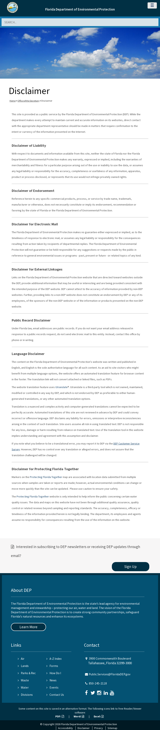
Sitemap (112, 728)
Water (23, 687)
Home (13, 100)
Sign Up (130, 566)
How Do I (53, 673)
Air (21, 659)
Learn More (28, 627)
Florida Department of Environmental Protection (80, 9)
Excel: (99, 716)
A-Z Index (54, 659)
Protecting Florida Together (46, 477)
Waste (23, 680)
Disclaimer (84, 728)
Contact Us (55, 695)
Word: (79, 716)
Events (52, 687)
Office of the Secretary (28, 100)
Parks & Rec (27, 673)
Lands (23, 666)
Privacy (98, 728)
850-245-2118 (98, 683)
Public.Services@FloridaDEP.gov (109, 674)
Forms (52, 666)
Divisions (25, 695)
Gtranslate (61, 387)
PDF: (59, 716)
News (51, 680)
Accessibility (65, 728)
